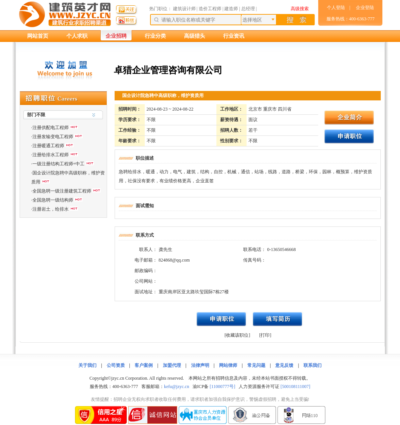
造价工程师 (210, 8)
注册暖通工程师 (48, 145)
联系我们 (312, 365)
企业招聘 (116, 36)
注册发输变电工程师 (52, 136)
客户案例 (144, 365)
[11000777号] (222, 386)
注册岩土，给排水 (50, 209)
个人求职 (76, 36)
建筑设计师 (185, 8)
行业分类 (155, 36)
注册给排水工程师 (50, 154)
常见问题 (256, 365)
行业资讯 (233, 36)
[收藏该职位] (237, 335)
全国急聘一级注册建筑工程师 (61, 191)
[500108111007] (295, 386)
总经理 (248, 8)
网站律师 (228, 365)
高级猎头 (194, 36)
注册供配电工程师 (50, 127)
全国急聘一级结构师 (52, 200)
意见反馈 (284, 365)
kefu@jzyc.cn (176, 386)
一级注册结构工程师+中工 (58, 163)
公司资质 (116, 365)
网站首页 (37, 36)
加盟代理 (172, 365)
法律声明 (200, 365)
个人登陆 (336, 7)
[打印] (265, 335)
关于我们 (87, 365)
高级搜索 (300, 8)
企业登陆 (365, 7)
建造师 (231, 8)
